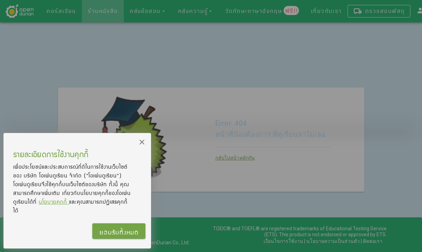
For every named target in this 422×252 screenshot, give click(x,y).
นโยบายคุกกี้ (54, 201)
